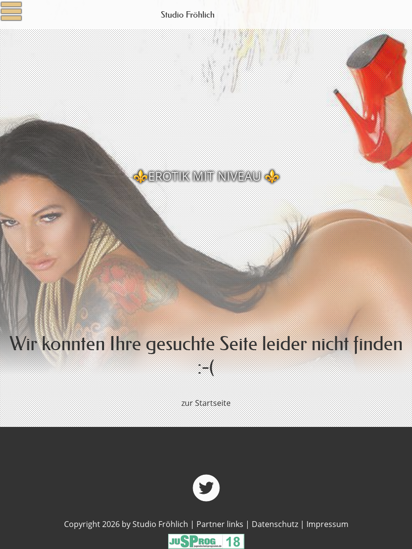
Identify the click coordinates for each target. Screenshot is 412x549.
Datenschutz (275, 524)
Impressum (327, 524)
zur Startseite (206, 403)
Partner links (219, 524)
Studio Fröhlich (188, 14)
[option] (206, 175)
